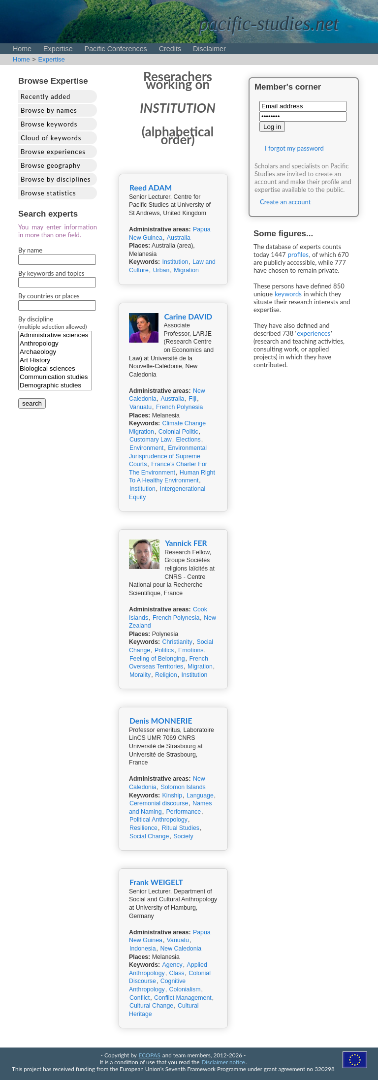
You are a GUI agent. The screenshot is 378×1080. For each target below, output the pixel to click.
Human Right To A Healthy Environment (172, 476)
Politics (164, 650)
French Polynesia (179, 407)
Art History (55, 360)
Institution (175, 261)
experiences (313, 333)
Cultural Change (151, 1005)
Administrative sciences (55, 335)
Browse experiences (53, 152)
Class (177, 973)
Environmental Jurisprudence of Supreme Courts (168, 456)
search (32, 403)
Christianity (177, 641)
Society (183, 836)
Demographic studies (55, 385)
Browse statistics (48, 193)
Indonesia (142, 948)
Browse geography (51, 165)
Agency (172, 964)
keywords (288, 294)
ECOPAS (149, 1054)
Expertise (58, 49)
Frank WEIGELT (156, 882)
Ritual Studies (180, 828)
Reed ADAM (150, 187)
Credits (170, 49)
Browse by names (49, 110)
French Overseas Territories (168, 662)
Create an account (285, 202)
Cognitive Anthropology (157, 985)
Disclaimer (209, 49)
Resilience (143, 828)
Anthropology (55, 344)
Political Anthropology (158, 819)
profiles (298, 254)
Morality (140, 674)
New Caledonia (180, 948)
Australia (178, 237)
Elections (188, 439)
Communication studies (55, 377)
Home (22, 49)
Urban (161, 270)
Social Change (149, 836)
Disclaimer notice (223, 1061)
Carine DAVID (188, 316)
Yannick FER (186, 543)
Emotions (190, 650)
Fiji (192, 398)
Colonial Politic (178, 431)
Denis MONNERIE (160, 720)
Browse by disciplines (56, 179)
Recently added (45, 96)
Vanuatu (140, 407)
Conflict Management (183, 997)
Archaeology (55, 352)
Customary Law (150, 439)
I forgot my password (294, 148)
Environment (146, 448)
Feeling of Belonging (157, 658)
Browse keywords (49, 124)
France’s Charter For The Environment (168, 468)
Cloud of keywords (51, 138)
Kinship (172, 795)
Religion (166, 674)
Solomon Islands (182, 787)
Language (200, 795)
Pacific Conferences (116, 49)
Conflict (139, 997)
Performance (183, 811)
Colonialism (185, 989)
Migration (186, 270)
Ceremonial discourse (158, 803)
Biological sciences (55, 369)
